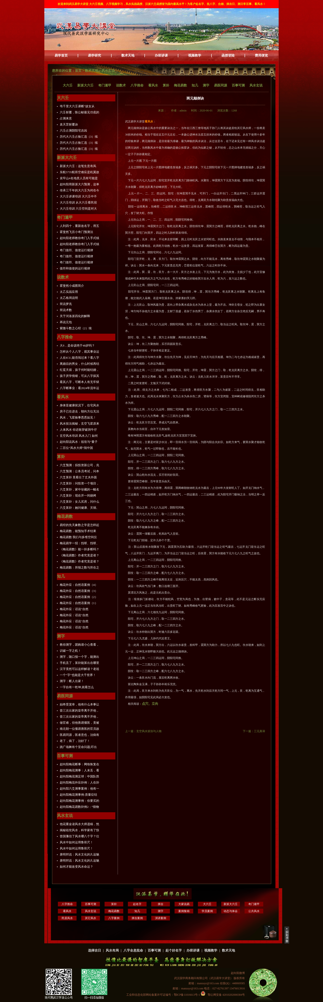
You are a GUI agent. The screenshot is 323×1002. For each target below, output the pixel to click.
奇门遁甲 (104, 85)
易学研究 (94, 55)
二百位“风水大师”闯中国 (76, 448)
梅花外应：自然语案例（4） (79, 585)
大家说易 (184, 904)
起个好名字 (173, 950)
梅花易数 (180, 85)
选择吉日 (94, 950)
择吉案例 (137, 918)
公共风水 (254, 911)
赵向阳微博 (238, 973)
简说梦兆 (66, 304)
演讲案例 (160, 918)
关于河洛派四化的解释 (75, 316)
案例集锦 (184, 911)
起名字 (137, 904)
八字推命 (137, 85)
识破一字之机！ (70, 650)
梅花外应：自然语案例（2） (79, 597)
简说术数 (66, 310)
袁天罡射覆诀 (69, 124)
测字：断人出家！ (72, 681)
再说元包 (66, 322)
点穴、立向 (150, 703)
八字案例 (113, 918)
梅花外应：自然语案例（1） (79, 603)
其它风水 (90, 918)
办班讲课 (161, 55)
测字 (206, 85)
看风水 (153, 85)
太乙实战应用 (69, 291)
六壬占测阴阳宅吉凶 (73, 130)
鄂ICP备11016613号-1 (187, 994)
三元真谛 (259, 731)
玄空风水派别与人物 (149, 731)
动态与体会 (231, 911)
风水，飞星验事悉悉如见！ (78, 417)
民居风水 (67, 918)
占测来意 (66, 118)
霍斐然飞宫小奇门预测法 (76, 232)
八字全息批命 (133, 950)
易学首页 (61, 55)
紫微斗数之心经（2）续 (76, 328)
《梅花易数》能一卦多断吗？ (79, 549)
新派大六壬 (85, 85)
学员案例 (207, 911)
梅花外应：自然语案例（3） (79, 591)
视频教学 (194, 55)
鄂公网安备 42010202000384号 (223, 994)
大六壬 (68, 85)
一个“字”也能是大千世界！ (78, 675)
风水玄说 (108, 70)
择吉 (160, 904)
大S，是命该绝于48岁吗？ (77, 345)
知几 (195, 85)
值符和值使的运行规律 (75, 268)
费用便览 (261, 55)
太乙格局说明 (69, 298)
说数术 (121, 85)
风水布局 (112, 950)
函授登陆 (228, 55)
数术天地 (127, 55)
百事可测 (238, 85)
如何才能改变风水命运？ (76, 866)
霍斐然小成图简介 (72, 285)
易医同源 (220, 85)
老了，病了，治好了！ (75, 741)
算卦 (166, 85)
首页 (78, 70)
